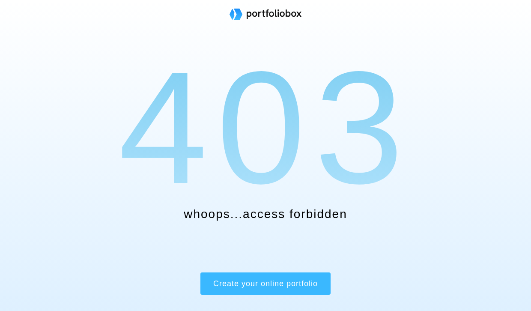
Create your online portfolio (265, 283)
